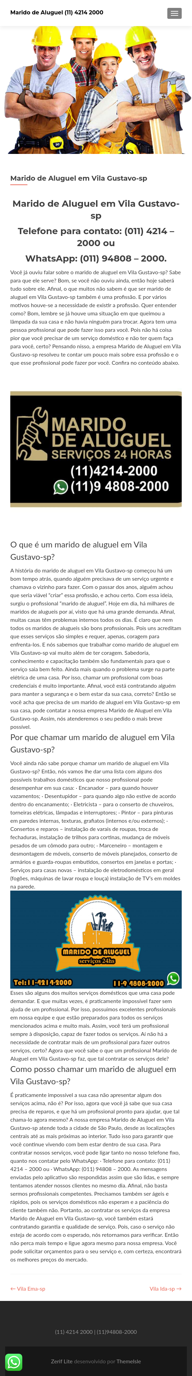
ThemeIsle (129, 1361)
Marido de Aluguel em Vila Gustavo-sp (78, 178)
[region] (96, 90)
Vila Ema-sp (27, 1288)
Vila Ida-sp (165, 1288)
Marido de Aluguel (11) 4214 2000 (56, 12)
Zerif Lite (62, 1361)
